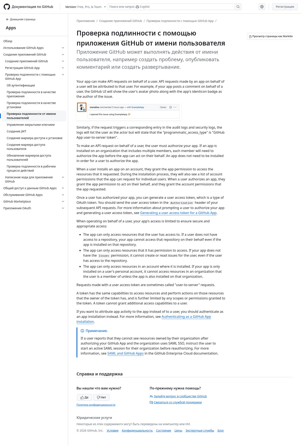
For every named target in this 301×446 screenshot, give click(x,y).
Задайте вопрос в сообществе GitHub (178, 396)
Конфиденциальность (137, 430)
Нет (101, 397)
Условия (113, 430)
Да (84, 397)
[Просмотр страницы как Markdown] (272, 36)
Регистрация (285, 7)
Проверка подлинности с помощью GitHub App (180, 21)
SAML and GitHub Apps (125, 353)
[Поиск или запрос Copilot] (174, 6)
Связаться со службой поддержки (176, 402)
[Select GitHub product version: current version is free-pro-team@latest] (86, 7)
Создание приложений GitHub (120, 21)
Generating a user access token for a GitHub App (178, 212)
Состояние (163, 430)
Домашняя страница (20, 19)
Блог (220, 430)
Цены (178, 430)
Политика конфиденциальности (96, 405)
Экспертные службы (200, 430)
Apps (11, 27)
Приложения (86, 21)
